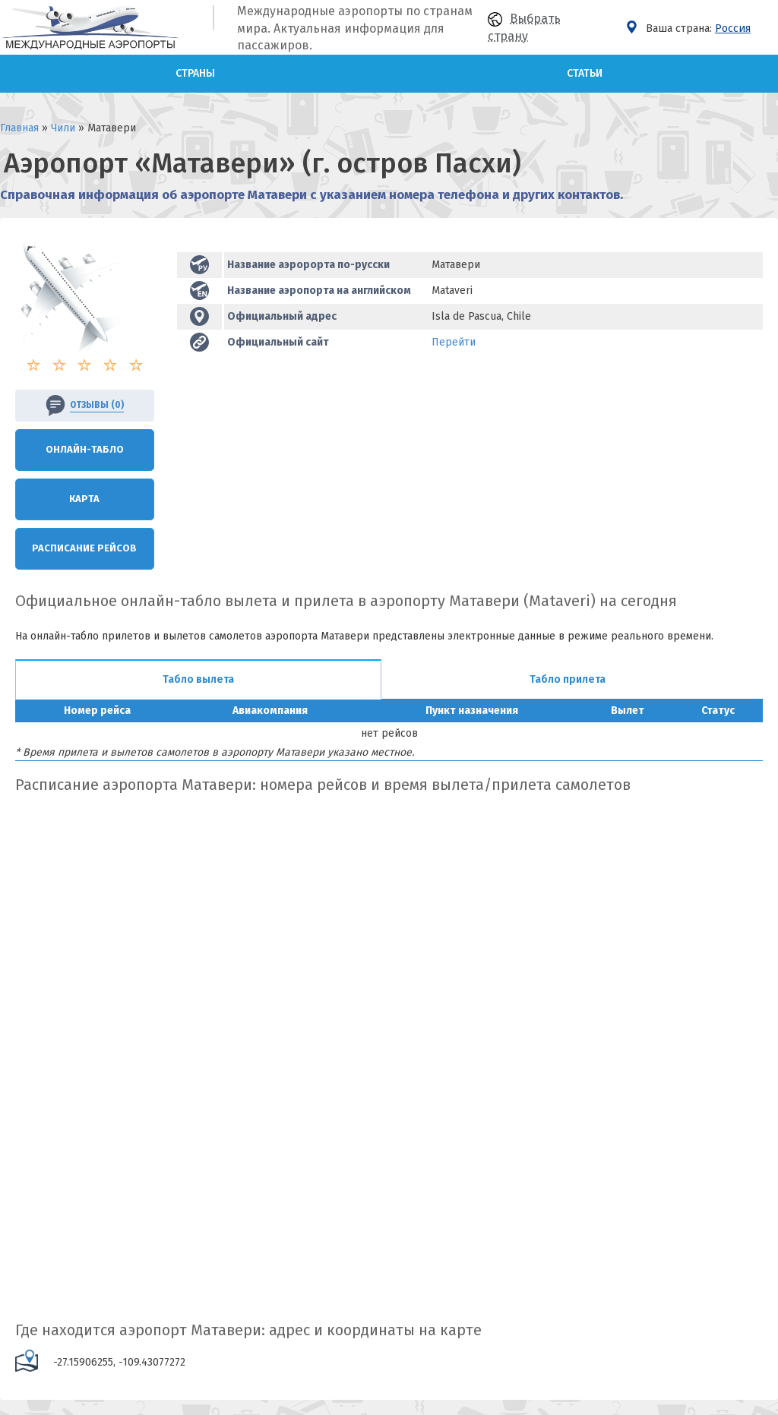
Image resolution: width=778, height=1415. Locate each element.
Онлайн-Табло (85, 449)
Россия (733, 28)
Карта (84, 498)
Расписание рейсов (84, 548)
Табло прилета (568, 679)
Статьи (584, 73)
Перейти (454, 342)
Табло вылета (198, 679)
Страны (195, 73)
